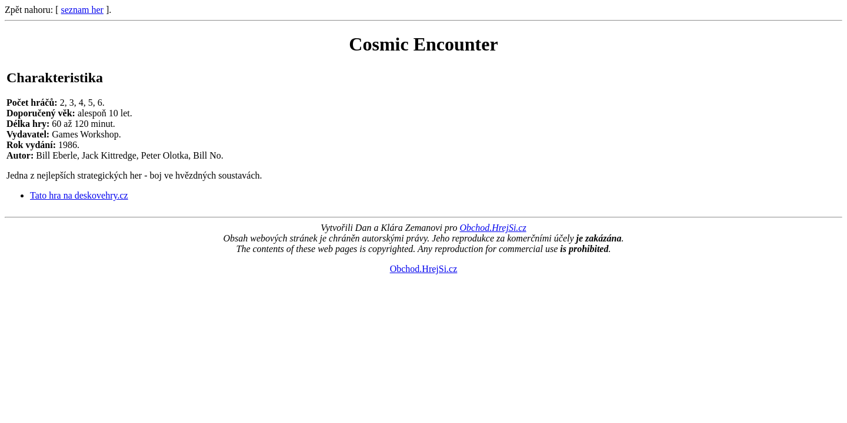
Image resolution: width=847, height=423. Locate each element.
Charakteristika (54, 77)
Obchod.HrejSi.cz (492, 228)
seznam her (82, 10)
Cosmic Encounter (423, 44)
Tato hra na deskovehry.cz (79, 195)
